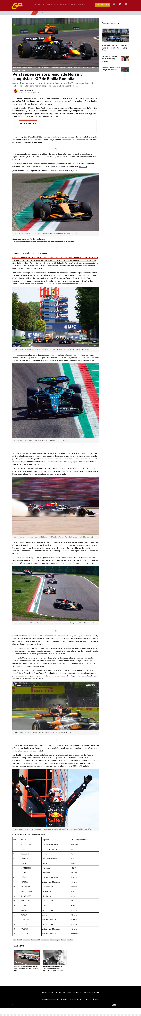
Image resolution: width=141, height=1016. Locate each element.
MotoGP (50, 5)
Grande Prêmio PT (76, 999)
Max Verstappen (54, 940)
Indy (43, 5)
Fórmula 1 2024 (35, 940)
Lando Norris (45, 940)
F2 (35, 5)
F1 (32, 5)
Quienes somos (47, 992)
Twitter (33, 239)
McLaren (63, 940)
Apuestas (81, 5)
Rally (56, 5)
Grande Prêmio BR (92, 999)
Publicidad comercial (91, 992)
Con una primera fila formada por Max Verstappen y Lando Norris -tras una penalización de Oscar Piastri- (55, 257)
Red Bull (70, 940)
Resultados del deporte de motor (55, 999)
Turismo (63, 5)
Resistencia (72, 5)
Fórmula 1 (83, 166)
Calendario (57, 13)
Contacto (77, 992)
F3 (39, 5)
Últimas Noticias (102, 5)
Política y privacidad (63, 992)
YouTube (51, 170)
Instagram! (41, 239)
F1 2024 (19, 940)
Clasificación (67, 13)
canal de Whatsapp (39, 241)
